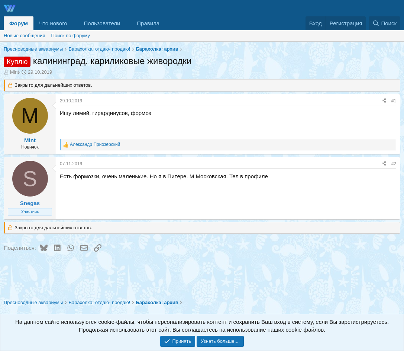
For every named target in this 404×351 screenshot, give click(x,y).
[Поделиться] (384, 101)
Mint (14, 72)
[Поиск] (384, 23)
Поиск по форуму (70, 35)
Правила (148, 23)
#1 (393, 100)
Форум (18, 23)
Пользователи (102, 23)
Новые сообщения (24, 35)
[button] (73, 23)
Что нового (53, 23)
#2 (393, 163)
